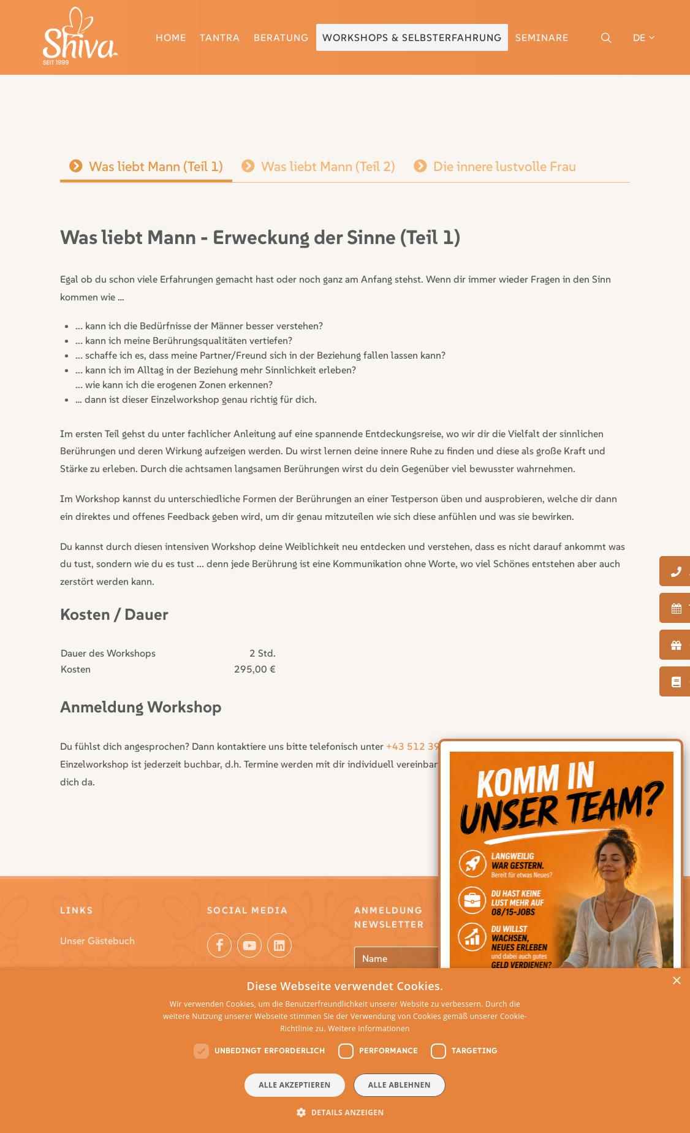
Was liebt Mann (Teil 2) (318, 166)
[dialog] (345, 1050)
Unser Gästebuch (97, 940)
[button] (345, 1112)
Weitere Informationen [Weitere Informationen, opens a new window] (369, 1028)
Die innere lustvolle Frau (495, 166)
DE (643, 37)
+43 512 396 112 (426, 746)
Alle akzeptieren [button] (295, 1085)
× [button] (676, 981)
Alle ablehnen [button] (399, 1085)
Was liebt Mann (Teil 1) (146, 166)
